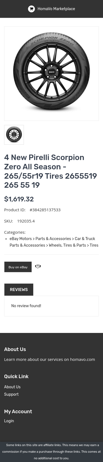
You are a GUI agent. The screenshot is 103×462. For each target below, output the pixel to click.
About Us (12, 387)
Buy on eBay (18, 267)
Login (9, 421)
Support (11, 394)
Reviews (19, 289)
